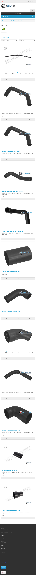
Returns (2, 536)
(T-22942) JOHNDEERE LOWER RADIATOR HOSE (12, 112)
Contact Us (3, 535)
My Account (3, 548)
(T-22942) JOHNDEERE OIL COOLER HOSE (11, 151)
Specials (2, 545)
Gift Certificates (3, 542)
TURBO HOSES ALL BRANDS (11, 20)
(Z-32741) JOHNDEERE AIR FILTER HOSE (11, 351)
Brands (2, 541)
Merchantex (8, 558)
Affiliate (2, 544)
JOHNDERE (20, 20)
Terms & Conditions (4, 530)
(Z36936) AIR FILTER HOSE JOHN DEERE (11, 510)
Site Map (2, 538)
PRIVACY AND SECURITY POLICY (6, 532)
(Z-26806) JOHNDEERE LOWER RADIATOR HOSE (12, 191)
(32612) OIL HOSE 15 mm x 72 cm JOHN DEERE (12, 72)
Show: (21, 40)
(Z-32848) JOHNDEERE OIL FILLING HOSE (11, 390)
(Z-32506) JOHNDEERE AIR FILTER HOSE (11, 271)
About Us (2, 528)
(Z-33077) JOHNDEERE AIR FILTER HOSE (11, 430)
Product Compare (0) (5, 37)
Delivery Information (4, 529)
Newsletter (3, 552)
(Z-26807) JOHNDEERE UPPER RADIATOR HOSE (12, 231)
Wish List (2, 551)
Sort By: (3, 40)
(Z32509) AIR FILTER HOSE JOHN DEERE (11, 470)
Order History (3, 549)
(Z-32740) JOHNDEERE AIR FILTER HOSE (11, 311)
